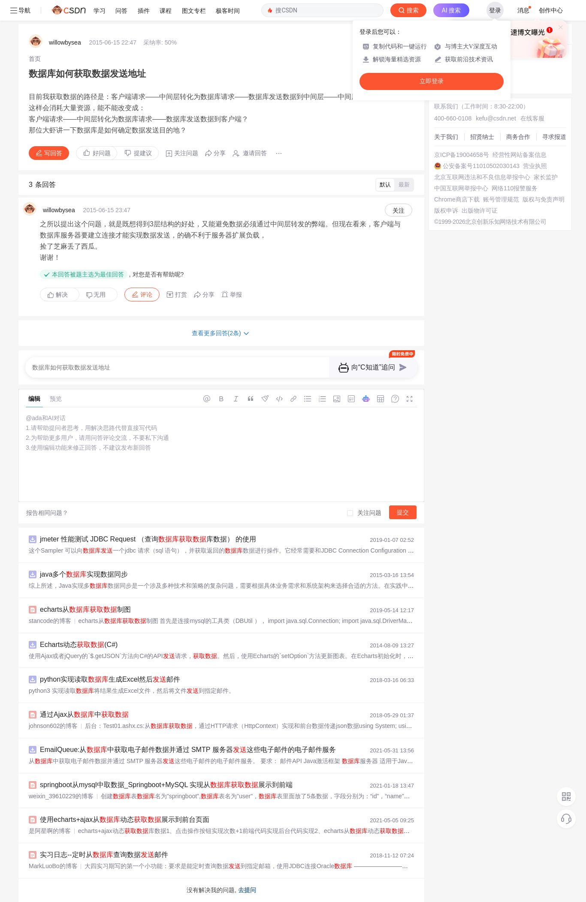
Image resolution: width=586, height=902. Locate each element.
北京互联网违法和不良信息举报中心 (482, 177)
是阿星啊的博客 (50, 830)
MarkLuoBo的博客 (53, 866)
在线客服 (532, 118)
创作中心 (551, 10)
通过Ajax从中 (84, 714)
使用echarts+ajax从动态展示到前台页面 (124, 819)
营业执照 (535, 165)
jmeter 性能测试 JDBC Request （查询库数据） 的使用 (148, 539)
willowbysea (65, 42)
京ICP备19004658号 (461, 154)
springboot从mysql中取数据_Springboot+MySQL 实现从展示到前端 (166, 784)
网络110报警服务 (515, 188)
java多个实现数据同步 (84, 574)
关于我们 (446, 136)
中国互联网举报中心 (461, 188)
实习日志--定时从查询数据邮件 (104, 854)
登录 (495, 10)
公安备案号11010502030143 (481, 165)
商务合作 (518, 136)
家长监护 (546, 177)
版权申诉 (446, 210)
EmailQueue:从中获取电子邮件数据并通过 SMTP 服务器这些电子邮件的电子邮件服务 (188, 749)
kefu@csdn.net (496, 118)
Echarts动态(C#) (79, 644)
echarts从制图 (85, 609)
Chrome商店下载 (457, 199)
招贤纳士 (482, 136)
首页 (35, 58)
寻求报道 (554, 136)
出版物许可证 (480, 210)
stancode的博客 (50, 620)
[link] (35, 58)
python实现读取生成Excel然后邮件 (110, 679)
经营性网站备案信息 (519, 154)
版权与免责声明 (544, 199)
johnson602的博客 (53, 725)
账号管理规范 (501, 199)
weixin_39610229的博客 (61, 796)
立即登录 (432, 81)
